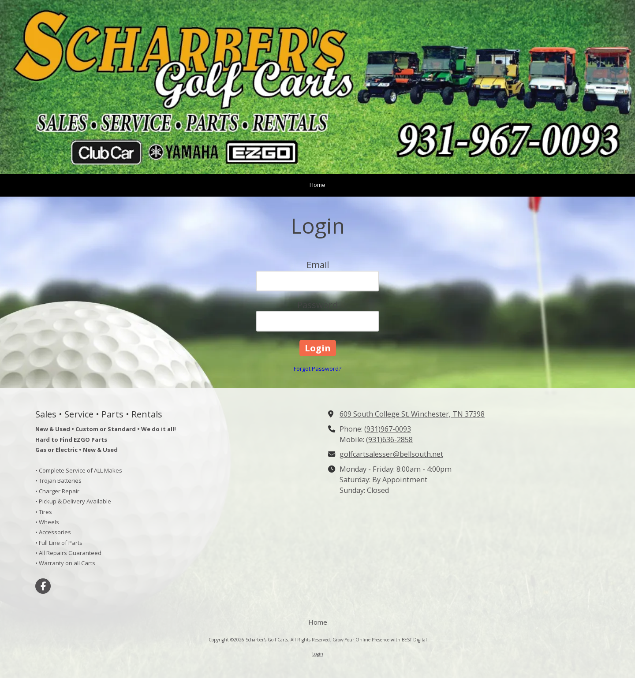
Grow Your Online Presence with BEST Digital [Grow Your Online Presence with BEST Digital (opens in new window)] (379, 640)
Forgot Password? (317, 369)
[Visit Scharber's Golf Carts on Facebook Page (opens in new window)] (43, 586)
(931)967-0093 (387, 429)
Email (317, 265)
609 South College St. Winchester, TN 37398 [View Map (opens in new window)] (412, 414)
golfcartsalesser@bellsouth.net (391, 454)
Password (317, 305)
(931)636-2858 (389, 439)
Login (317, 654)
